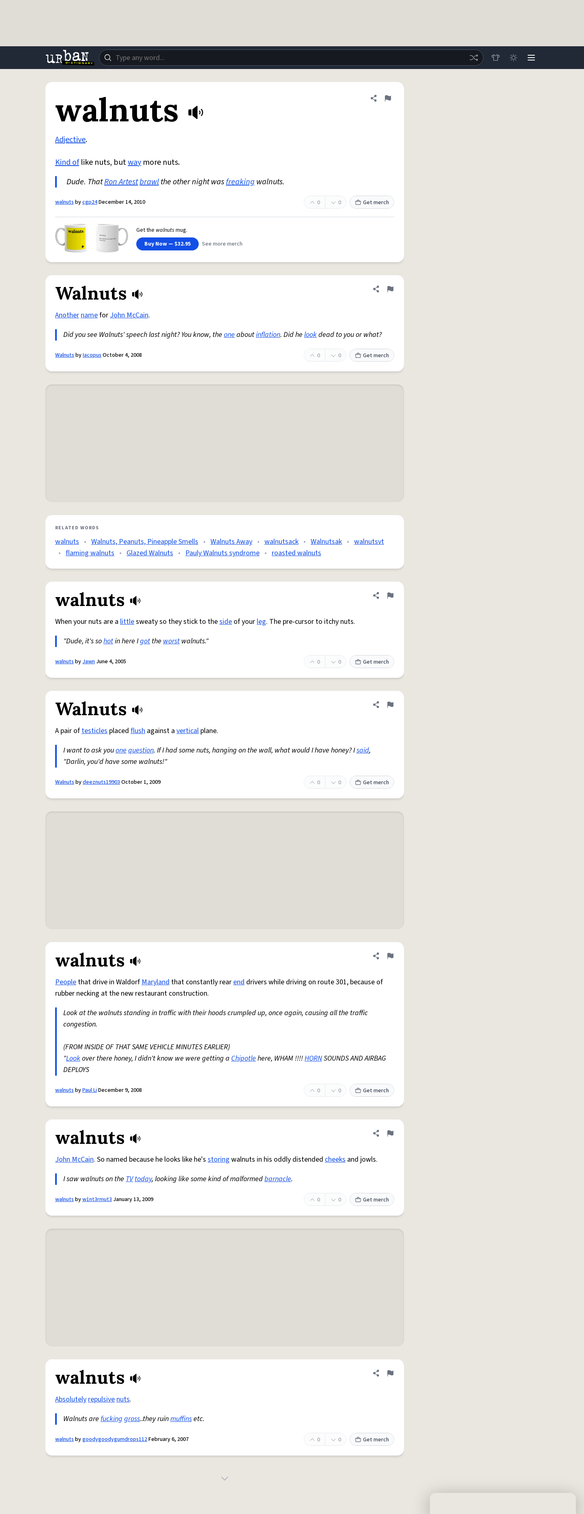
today (143, 1179)
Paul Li (89, 1090)
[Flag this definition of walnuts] (387, 98)
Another (67, 315)
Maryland (156, 982)
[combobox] (291, 58)
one (229, 335)
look (310, 335)
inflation (268, 335)
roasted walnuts (296, 553)
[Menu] (531, 57)
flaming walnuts (90, 553)
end (239, 982)
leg (261, 622)
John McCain (129, 315)
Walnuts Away (231, 542)
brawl (149, 182)
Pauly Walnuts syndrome (222, 553)
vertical (187, 731)
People (65, 982)
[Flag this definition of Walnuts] (390, 289)
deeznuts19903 (101, 782)
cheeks (335, 1159)
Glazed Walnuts (150, 553)
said (362, 750)
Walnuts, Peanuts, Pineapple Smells (144, 542)
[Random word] (474, 58)
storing (219, 1159)
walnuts (64, 202)
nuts (123, 1399)
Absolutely (70, 1399)
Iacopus (92, 355)
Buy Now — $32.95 (167, 244)
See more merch (222, 244)
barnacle (277, 1179)
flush (138, 731)
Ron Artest (121, 182)
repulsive (101, 1399)
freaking (240, 182)
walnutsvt (369, 542)
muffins (181, 1419)
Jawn (88, 662)
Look (73, 1058)
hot (108, 641)
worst (171, 641)
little (127, 622)
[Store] (495, 57)
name (89, 315)
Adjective (70, 139)
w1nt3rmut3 (97, 1199)
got (145, 641)
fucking (111, 1419)
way (134, 162)
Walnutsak (326, 542)
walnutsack (281, 542)
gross (132, 1419)
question (141, 750)
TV (129, 1179)
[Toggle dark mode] (513, 57)
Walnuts (64, 355)
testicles (94, 731)
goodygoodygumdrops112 (114, 1439)
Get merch (372, 202)
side (225, 622)
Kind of (67, 162)
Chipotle (243, 1058)
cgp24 (89, 202)
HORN (313, 1058)
